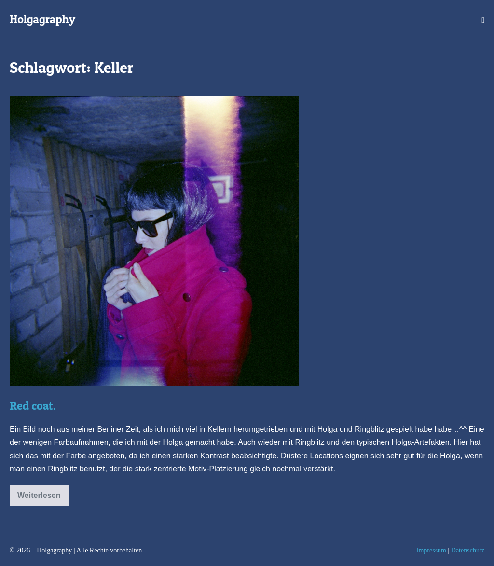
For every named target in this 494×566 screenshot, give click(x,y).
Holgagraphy (42, 19)
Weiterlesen (39, 498)
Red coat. (33, 406)
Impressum (431, 550)
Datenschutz (467, 550)
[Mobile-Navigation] (482, 20)
